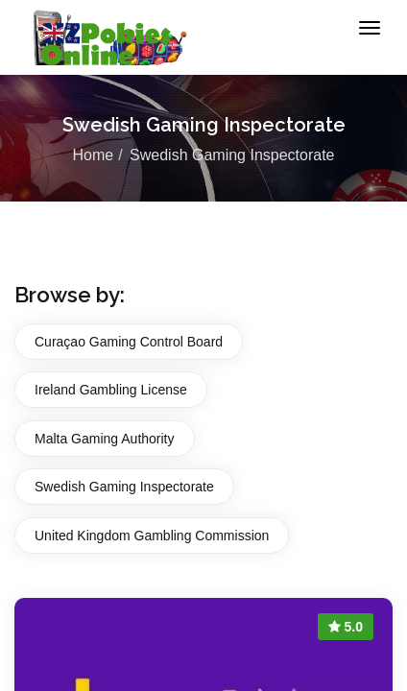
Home (92, 155)
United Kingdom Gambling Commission (152, 535)
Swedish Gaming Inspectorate (124, 486)
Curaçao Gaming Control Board (129, 341)
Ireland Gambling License (111, 389)
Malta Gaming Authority (105, 438)
